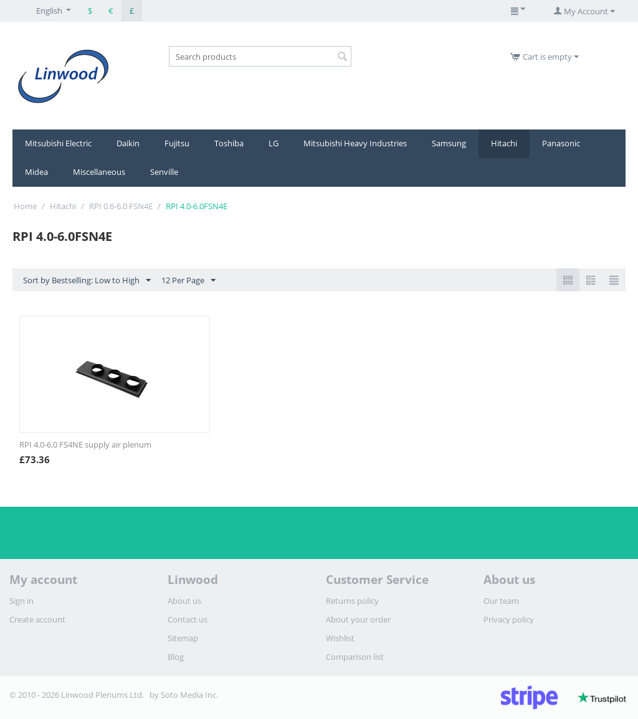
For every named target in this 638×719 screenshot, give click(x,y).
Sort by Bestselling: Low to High (87, 281)
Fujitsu (176, 143)
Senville (164, 171)
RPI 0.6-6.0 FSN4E (121, 206)
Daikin (128, 143)
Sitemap (183, 638)
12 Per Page (188, 281)
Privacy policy (508, 619)
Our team (501, 600)
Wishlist (340, 638)
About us (184, 600)
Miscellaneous (99, 171)
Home (25, 206)
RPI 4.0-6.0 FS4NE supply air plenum (85, 444)
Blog (176, 656)
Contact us (187, 619)
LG (274, 143)
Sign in (21, 600)
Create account (37, 619)
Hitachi (504, 143)
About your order (358, 619)
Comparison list (355, 656)
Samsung (449, 143)
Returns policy (352, 600)
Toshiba (229, 143)
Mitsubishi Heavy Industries (355, 143)
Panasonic (561, 143)
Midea (36, 171)
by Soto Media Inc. (184, 694)
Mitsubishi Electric (58, 143)
